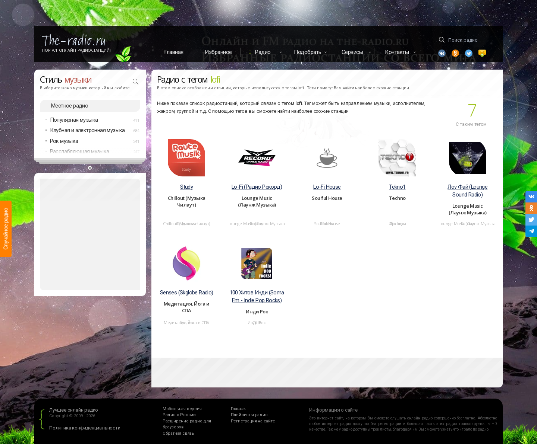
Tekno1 (397, 186)
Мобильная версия (182, 408)
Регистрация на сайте (253, 421)
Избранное (218, 52)
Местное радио (69, 105)
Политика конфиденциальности (84, 428)
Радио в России (179, 414)
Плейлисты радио (249, 414)
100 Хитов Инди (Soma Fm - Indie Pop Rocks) (257, 296)
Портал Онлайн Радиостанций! (76, 50)
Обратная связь (178, 433)
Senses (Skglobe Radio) (186, 292)
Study (186, 186)
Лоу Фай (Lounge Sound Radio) (467, 190)
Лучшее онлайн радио (73, 410)
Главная (173, 52)
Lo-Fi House (326, 186)
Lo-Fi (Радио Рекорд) (257, 186)
